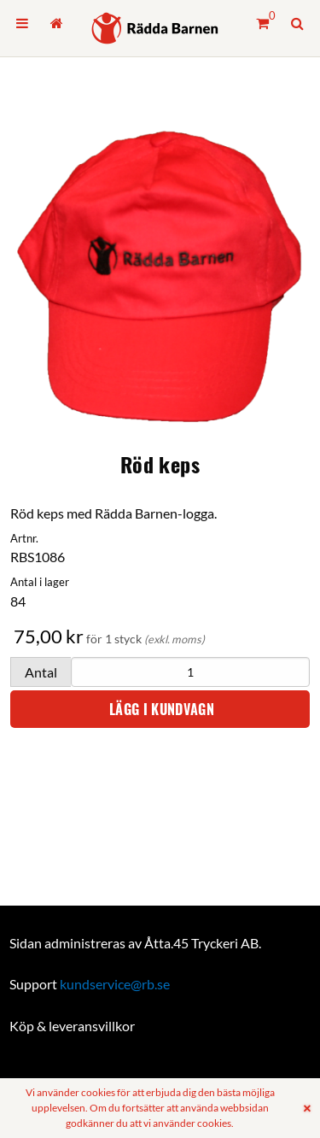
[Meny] (22, 23)
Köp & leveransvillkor (72, 1026)
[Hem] (155, 28)
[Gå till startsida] (56, 23)
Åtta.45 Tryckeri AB (201, 943)
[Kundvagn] (262, 23)
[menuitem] (22, 23)
